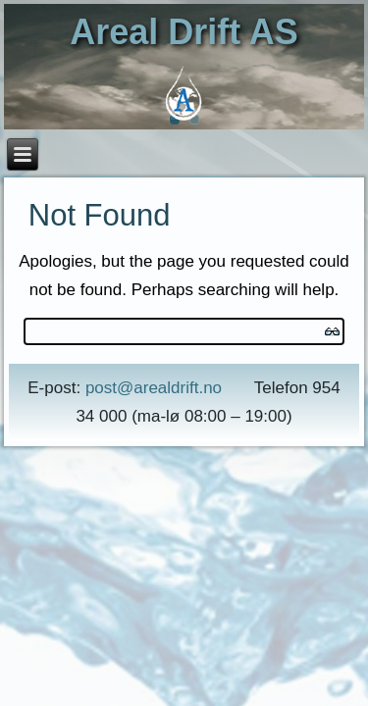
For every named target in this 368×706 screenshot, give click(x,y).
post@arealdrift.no (153, 387)
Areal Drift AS (184, 32)
